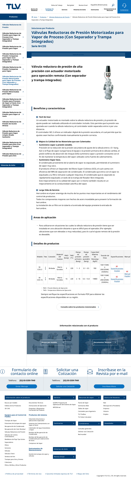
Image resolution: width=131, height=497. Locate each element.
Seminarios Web (83, 406)
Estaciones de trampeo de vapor (15, 423)
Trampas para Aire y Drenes (14, 459)
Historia (106, 411)
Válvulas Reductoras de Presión (15, 432)
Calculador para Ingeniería (87, 411)
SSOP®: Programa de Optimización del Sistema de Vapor (64, 403)
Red (104, 403)
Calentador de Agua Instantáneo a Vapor (39, 429)
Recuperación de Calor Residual (15, 429)
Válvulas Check (9, 454)
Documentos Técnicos (36, 403)
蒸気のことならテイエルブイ (13, 6)
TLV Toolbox (82, 414)
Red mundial (82, 434)
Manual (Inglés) (127, 275)
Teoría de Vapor (83, 403)
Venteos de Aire (10, 457)
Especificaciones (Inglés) (117, 269)
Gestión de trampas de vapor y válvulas (39, 455)
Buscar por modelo (11, 403)
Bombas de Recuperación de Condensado (38, 433)
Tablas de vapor (83, 408)
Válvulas (7, 451)
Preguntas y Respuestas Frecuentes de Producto (36, 409)
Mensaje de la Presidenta (111, 406)
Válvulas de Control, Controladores (11, 435)
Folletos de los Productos (13, 406)
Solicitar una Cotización (85, 432)
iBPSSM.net (56, 407)
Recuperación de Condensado (14, 426)
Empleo (105, 414)
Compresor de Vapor (35, 443)
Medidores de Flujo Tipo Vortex (15, 439)
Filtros (7, 445)
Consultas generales (84, 429)
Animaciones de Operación (37, 406)
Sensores (8, 448)
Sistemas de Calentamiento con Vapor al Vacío (39, 424)
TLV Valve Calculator (84, 417)
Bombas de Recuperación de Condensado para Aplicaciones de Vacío (39, 438)
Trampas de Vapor (11, 421)
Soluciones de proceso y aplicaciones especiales (37, 420)
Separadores (9, 442)
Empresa (106, 408)
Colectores (8, 462)
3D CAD (7, 408)
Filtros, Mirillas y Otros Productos (15, 465)
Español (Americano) (99, 5)
